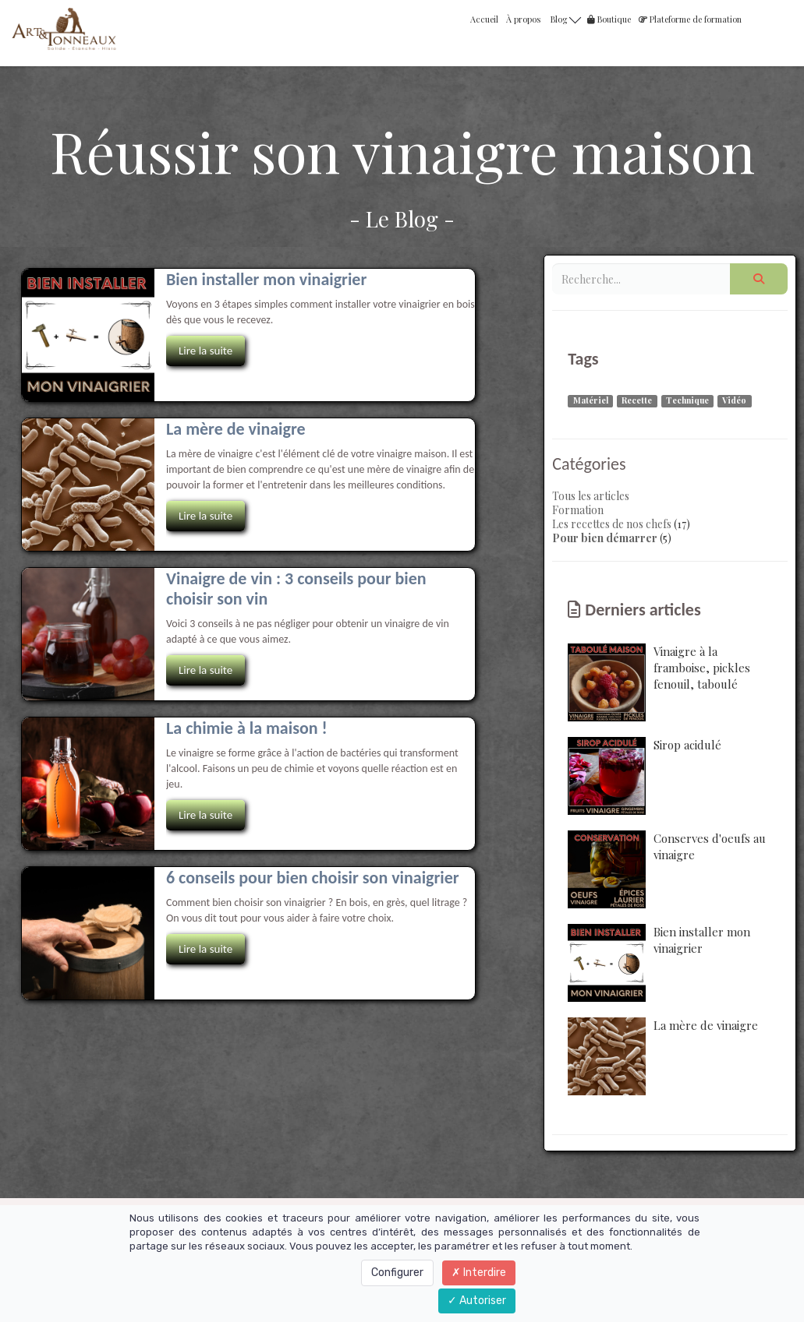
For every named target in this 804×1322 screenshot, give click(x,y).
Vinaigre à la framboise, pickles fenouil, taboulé (659, 682)
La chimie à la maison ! (247, 728)
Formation (578, 509)
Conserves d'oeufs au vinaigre (667, 869)
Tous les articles (590, 495)
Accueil (484, 19)
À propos (523, 19)
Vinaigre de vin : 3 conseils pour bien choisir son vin (296, 588)
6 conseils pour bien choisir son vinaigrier (312, 877)
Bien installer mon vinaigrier (266, 279)
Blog (566, 18)
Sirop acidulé (644, 776)
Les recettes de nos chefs (611, 523)
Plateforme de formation (690, 19)
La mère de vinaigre (236, 428)
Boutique (609, 19)
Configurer (397, 1272)
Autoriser (477, 1300)
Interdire (479, 1272)
